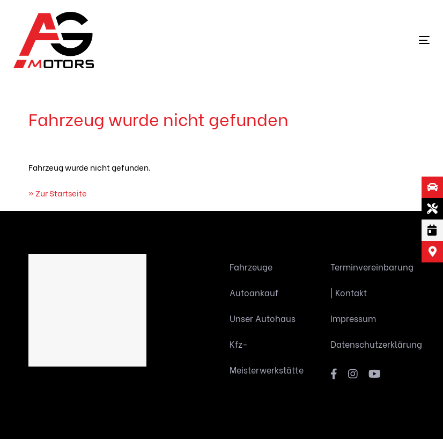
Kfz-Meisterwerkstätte (267, 357)
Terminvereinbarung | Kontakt (372, 279)
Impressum (353, 318)
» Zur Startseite (57, 193)
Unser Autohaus (263, 318)
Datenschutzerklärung (372, 344)
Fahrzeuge (251, 266)
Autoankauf (254, 292)
